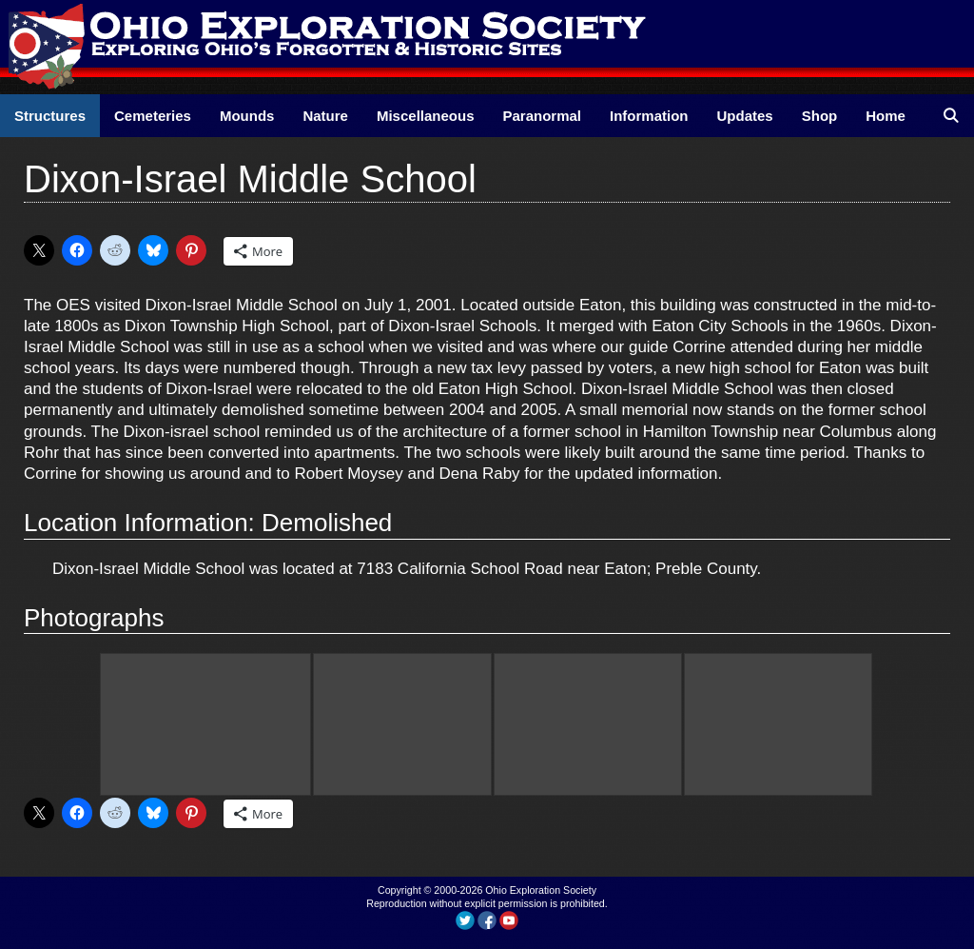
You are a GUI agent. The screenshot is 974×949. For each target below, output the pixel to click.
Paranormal (541, 116)
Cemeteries (152, 116)
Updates (745, 116)
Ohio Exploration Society (540, 890)
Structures (50, 116)
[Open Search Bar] (950, 115)
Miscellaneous (426, 116)
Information (649, 116)
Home (886, 116)
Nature (325, 116)
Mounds (247, 116)
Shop (820, 116)
